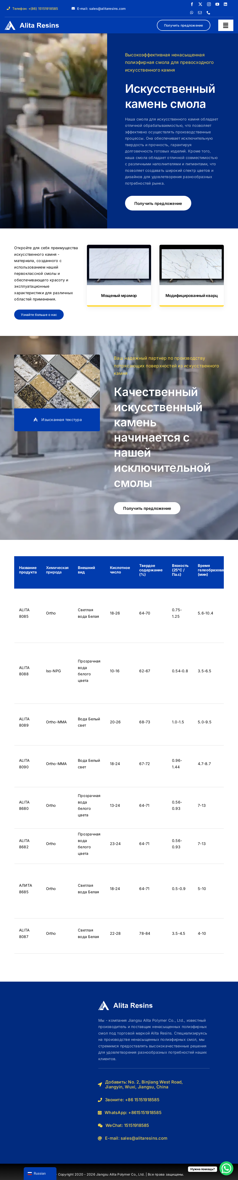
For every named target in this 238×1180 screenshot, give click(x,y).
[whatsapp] (191, 12)
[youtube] (217, 4)
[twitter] (200, 4)
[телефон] (208, 12)
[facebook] (192, 4)
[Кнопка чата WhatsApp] (226, 1168)
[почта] (200, 12)
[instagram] (209, 4)
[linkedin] (225, 4)
